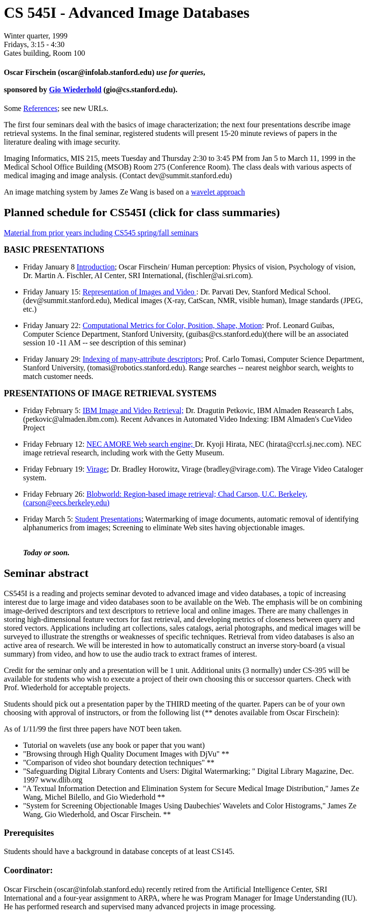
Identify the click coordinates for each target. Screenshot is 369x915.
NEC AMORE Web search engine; (140, 444)
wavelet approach (218, 192)
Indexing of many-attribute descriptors (142, 359)
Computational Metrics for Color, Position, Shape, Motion (172, 325)
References (40, 108)
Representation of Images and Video (139, 292)
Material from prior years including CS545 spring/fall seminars (101, 233)
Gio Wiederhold (75, 89)
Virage (96, 469)
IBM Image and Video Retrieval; (133, 410)
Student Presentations (108, 519)
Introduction (96, 267)
